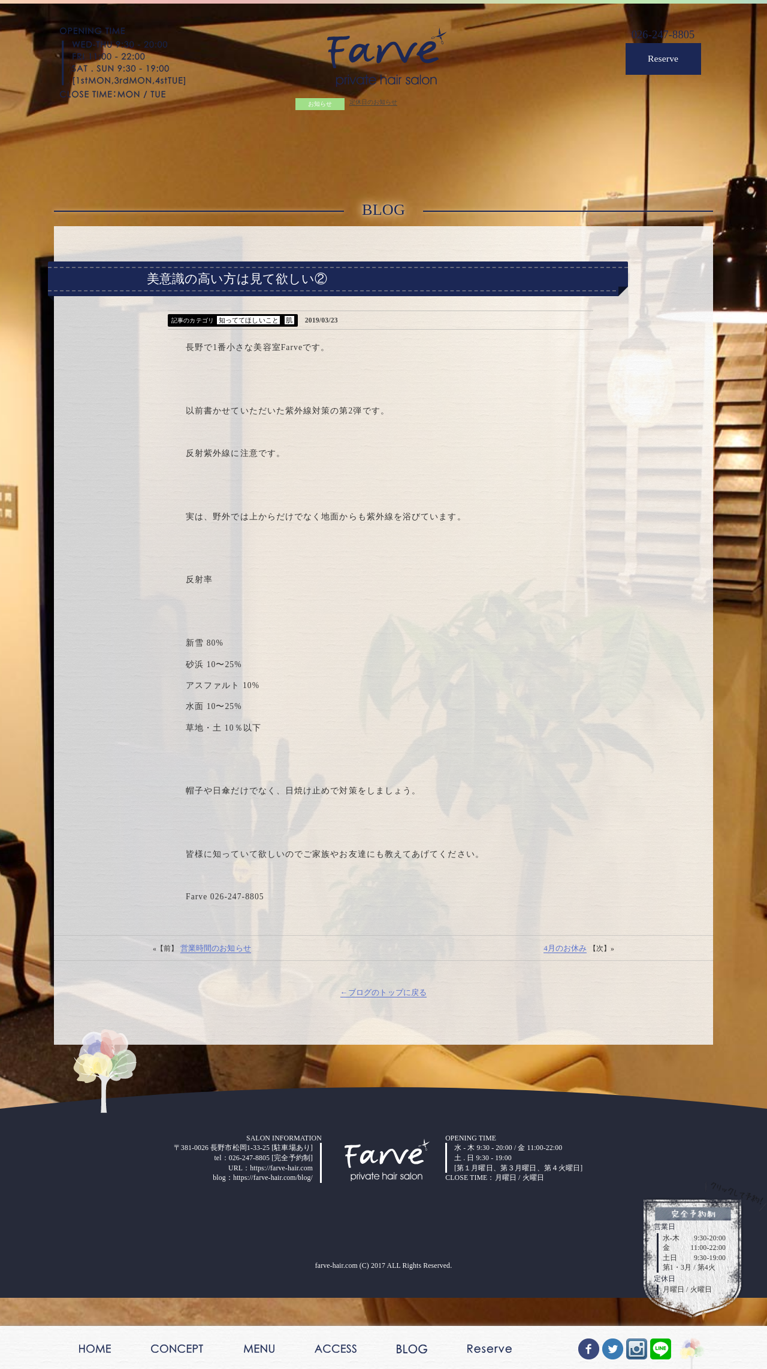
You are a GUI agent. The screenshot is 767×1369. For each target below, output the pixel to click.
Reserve (658, 64)
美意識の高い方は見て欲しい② (237, 292)
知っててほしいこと (253, 336)
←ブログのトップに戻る (383, 1071)
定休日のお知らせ (372, 106)
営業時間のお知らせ (217, 1025)
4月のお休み (562, 1025)
